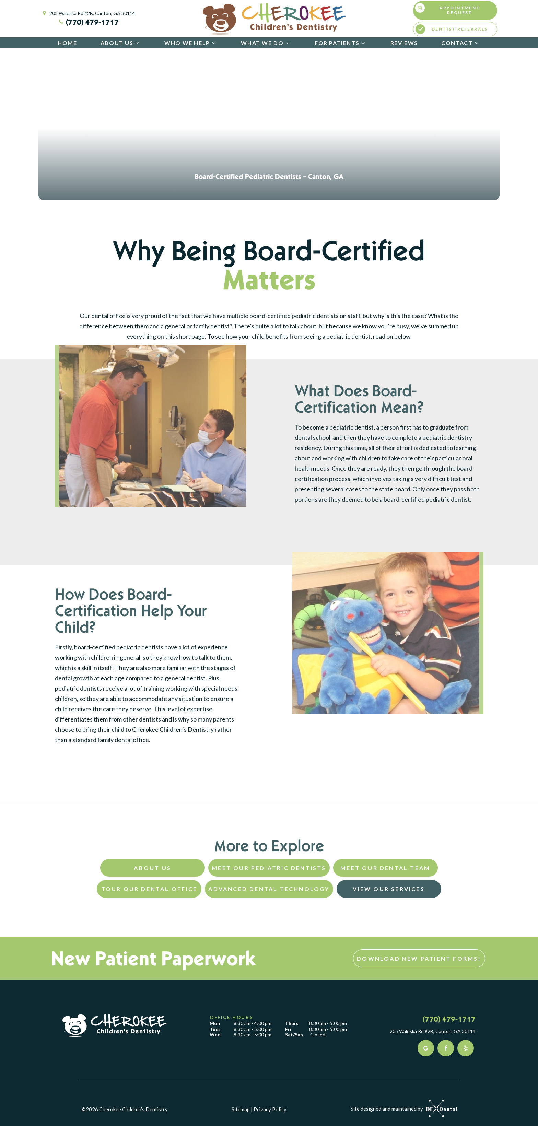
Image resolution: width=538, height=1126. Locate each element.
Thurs (292, 1023)
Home (67, 42)
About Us (121, 42)
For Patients (341, 42)
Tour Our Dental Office (149, 888)
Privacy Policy (270, 1109)
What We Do (266, 42)
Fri (288, 1029)
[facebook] (445, 1048)
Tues (215, 1029)
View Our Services (388, 888)
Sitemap (241, 1109)
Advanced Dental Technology (268, 888)
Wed (215, 1034)
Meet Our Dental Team (385, 868)
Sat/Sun (294, 1034)
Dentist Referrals (452, 29)
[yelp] (465, 1048)
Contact (460, 42)
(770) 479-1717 (88, 21)
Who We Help (191, 42)
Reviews (404, 42)
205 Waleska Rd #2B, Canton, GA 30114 (88, 13)
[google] (426, 1048)
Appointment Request (447, 9)
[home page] (274, 19)
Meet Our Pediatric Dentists (269, 868)
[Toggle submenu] (137, 42)
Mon (215, 1023)
